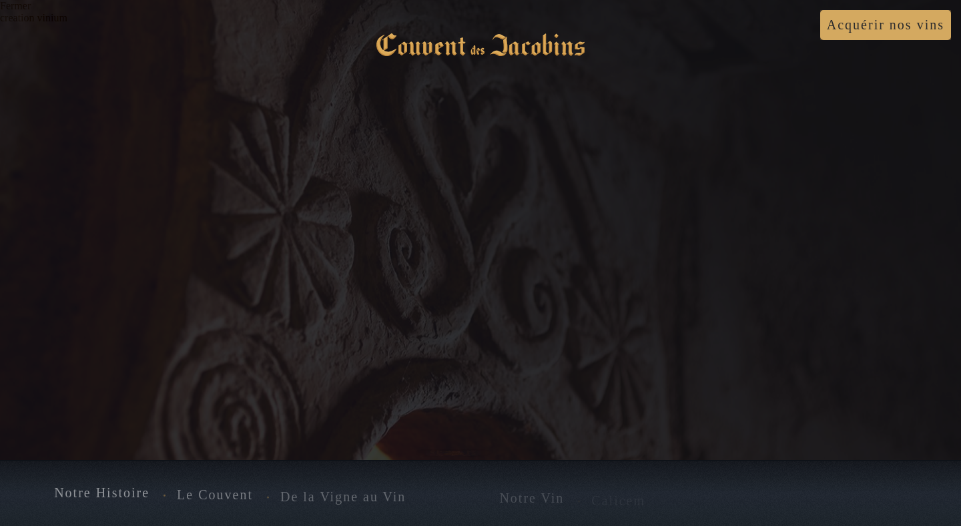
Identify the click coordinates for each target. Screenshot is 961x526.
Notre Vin (531, 499)
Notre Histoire (101, 494)
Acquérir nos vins (885, 24)
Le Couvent (215, 495)
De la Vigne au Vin (343, 497)
